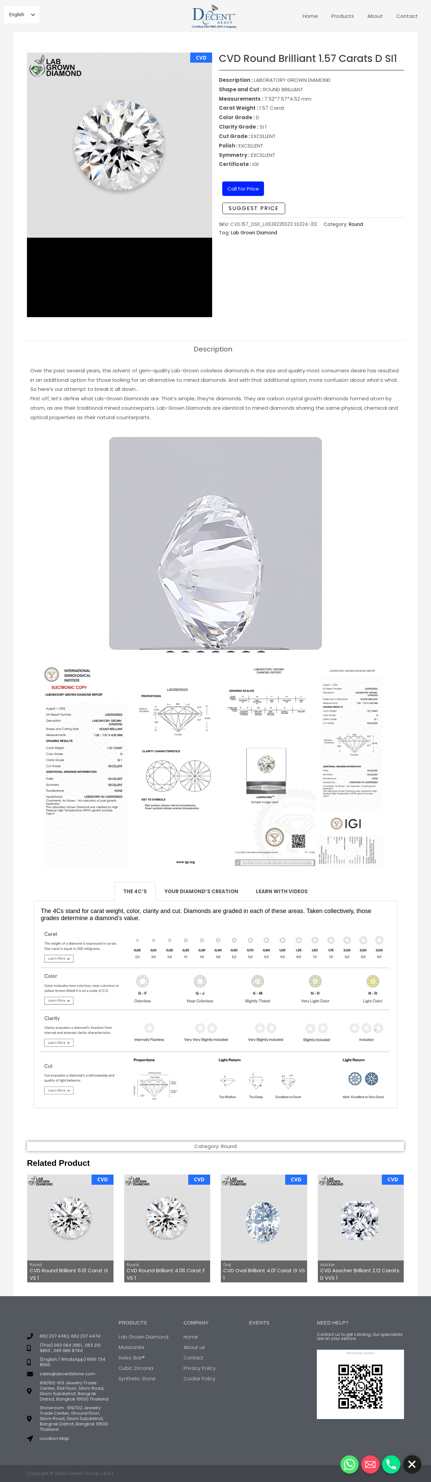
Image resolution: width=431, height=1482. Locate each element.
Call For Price (243, 188)
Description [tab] (213, 349)
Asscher (327, 1265)
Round (356, 224)
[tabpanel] (215, 1004)
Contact (407, 16)
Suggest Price (254, 208)
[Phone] (391, 1464)
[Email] (370, 1464)
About (375, 16)
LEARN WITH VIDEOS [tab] (282, 891)
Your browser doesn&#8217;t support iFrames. (215, 544)
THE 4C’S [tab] (135, 891)
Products (342, 16)
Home (310, 16)
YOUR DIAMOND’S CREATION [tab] (201, 891)
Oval (227, 1265)
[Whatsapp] (349, 1464)
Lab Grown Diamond (254, 233)
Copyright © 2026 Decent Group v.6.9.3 (70, 1473)
